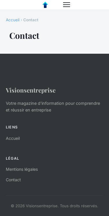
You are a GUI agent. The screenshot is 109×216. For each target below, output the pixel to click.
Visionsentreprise (31, 90)
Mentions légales (22, 169)
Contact (13, 179)
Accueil (12, 20)
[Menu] (66, 4)
